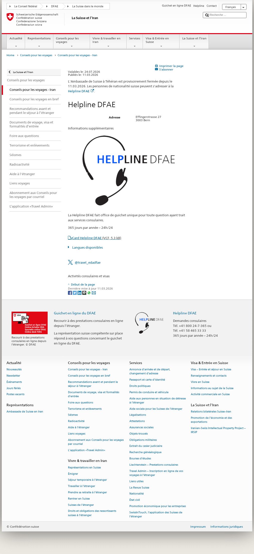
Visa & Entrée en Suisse (161, 42)
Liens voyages (76, 433)
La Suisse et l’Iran (194, 42)
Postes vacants (15, 394)
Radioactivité (76, 421)
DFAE (54, 6)
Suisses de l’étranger (81, 505)
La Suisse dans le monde (87, 6)
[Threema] (84, 292)
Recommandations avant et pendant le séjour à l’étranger (93, 384)
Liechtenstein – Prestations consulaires (153, 464)
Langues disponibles (87, 247)
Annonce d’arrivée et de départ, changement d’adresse (149, 371)
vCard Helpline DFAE (96, 238)
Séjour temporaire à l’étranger (87, 480)
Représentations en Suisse (84, 467)
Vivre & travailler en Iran (108, 42)
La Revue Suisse (139, 487)
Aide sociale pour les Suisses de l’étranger (155, 408)
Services (135, 42)
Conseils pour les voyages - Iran (88, 369)
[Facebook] (70, 292)
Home (10, 55)
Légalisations (137, 415)
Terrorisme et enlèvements (85, 408)
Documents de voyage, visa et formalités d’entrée (93, 394)
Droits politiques (139, 386)
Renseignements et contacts (208, 375)
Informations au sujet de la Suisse (212, 388)
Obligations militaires (143, 440)
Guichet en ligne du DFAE (75, 313)
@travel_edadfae (88, 262)
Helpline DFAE (81, 91)
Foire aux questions (80, 402)
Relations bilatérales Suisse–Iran (211, 411)
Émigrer (73, 473)
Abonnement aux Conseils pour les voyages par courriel (96, 442)
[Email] (94, 292)
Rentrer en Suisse (79, 498)
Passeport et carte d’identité (147, 380)
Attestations (137, 421)
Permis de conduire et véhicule (148, 392)
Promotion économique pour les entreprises (157, 506)
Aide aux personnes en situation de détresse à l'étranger (157, 400)
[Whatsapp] (89, 292)
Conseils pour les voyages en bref (89, 375)
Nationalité (136, 494)
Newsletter (13, 375)
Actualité (16, 42)
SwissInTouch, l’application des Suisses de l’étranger (155, 514)
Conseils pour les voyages (72, 42)
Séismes (73, 415)
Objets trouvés (138, 433)
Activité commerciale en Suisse (210, 394)
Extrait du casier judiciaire (145, 446)
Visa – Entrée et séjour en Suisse (211, 369)
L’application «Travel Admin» (86, 450)
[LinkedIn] (79, 292)
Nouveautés (14, 369)
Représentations (39, 42)
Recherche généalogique (145, 452)
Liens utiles (136, 481)
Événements (14, 382)
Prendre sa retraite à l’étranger (87, 492)
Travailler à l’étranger (81, 486)
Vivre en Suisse (200, 382)
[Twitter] (75, 292)
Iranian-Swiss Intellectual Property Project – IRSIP (218, 430)
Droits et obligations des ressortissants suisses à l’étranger (92, 513)
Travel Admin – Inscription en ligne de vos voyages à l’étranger (156, 473)
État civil (134, 500)
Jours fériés (14, 388)
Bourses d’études (140, 458)
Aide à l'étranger (79, 427)
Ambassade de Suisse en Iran (25, 411)
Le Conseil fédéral (25, 6)
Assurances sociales (141, 427)
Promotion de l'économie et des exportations (211, 420)
